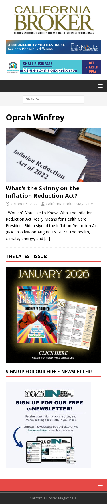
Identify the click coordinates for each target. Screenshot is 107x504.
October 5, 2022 (24, 203)
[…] (47, 238)
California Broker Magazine (69, 203)
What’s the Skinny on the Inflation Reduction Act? (43, 191)
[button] (99, 86)
